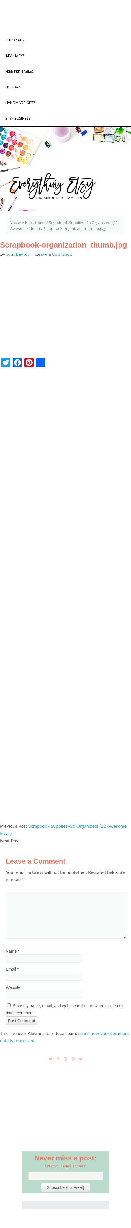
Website (13, 987)
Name (12, 951)
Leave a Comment (53, 254)
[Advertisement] (65, 598)
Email (12, 969)
